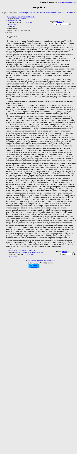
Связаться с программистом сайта (40, 260)
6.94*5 (59, 22)
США (14, 24)
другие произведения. (67, 2)
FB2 (13, 26)
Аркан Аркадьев (20, 18)
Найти (32, 13)
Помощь (70, 13)
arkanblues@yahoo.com (12, 20)
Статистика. (29, 22)
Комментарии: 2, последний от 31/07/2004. (21, 17)
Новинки (62, 13)
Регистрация (24, 13)
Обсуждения (51, 13)
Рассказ (9, 24)
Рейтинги (41, 13)
